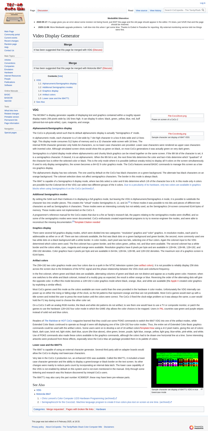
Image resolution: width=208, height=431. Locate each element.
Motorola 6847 (43, 394)
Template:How (147, 328)
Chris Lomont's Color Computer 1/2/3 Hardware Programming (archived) (78, 398)
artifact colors (146, 265)
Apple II (175, 281)
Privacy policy (38, 427)
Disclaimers (109, 427)
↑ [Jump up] (40, 398)
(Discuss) (97, 50)
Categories (39, 409)
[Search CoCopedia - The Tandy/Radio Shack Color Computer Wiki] (184, 10)
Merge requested (55, 409)
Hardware (101, 409)
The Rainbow (51, 320)
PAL (162, 308)
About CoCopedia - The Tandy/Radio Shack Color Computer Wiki (74, 427)
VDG (38, 390)
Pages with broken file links (80, 409)
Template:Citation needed (87, 222)
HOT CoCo (66, 320)
